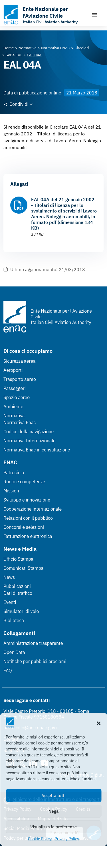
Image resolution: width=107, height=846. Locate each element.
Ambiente (13, 406)
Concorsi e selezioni (23, 527)
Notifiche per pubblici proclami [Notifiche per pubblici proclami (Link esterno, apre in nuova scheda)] (34, 661)
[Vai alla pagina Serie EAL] (14, 54)
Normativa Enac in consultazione (36, 450)
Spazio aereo (16, 397)
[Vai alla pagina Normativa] (28, 47)
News (9, 577)
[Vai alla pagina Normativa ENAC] (55, 47)
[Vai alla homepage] (44, 15)
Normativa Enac (19, 422)
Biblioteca (13, 620)
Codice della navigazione (28, 431)
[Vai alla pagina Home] (8, 47)
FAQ (7, 670)
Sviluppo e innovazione (26, 500)
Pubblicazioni (17, 586)
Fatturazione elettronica (27, 536)
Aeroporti (13, 370)
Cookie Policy (40, 838)
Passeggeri (14, 388)
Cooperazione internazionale (32, 509)
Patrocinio (13, 472)
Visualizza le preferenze (53, 827)
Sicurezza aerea (19, 361)
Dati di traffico (17, 593)
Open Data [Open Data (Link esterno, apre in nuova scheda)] (14, 652)
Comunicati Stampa (23, 568)
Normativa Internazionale (29, 440)
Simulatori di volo (21, 611)
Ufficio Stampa (18, 559)
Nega (53, 811)
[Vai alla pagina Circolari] (81, 47)
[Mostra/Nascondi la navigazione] (94, 14)
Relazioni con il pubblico (28, 518)
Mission (11, 491)
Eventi (9, 602)
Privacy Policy (66, 838)
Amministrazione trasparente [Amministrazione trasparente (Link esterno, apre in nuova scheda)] (33, 643)
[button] (98, 723)
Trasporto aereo (19, 379)
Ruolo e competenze (24, 481)
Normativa (14, 415)
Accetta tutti (53, 795)
